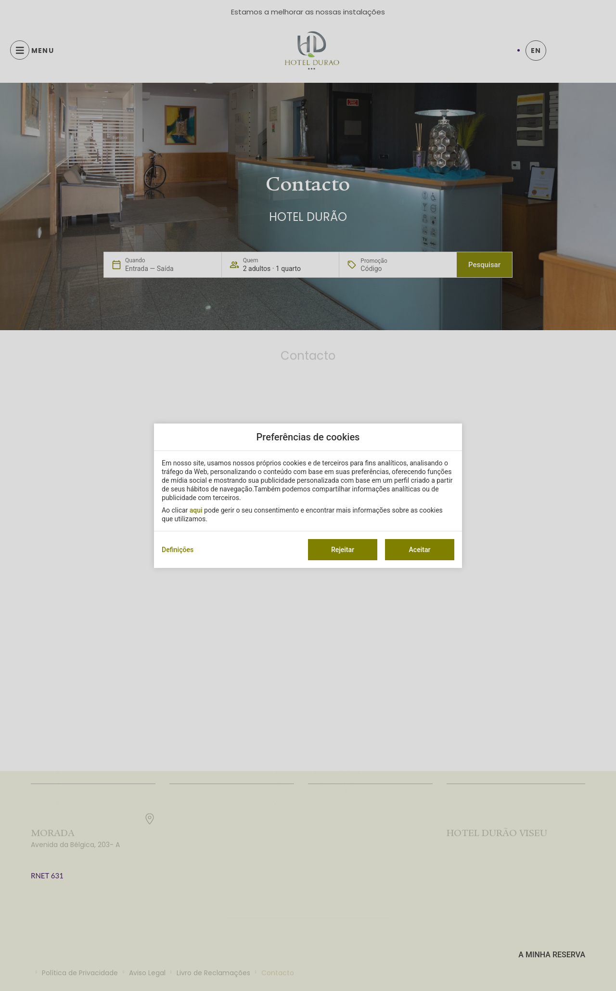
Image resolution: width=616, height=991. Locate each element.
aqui (196, 510)
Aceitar (420, 549)
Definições (177, 549)
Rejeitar (342, 549)
